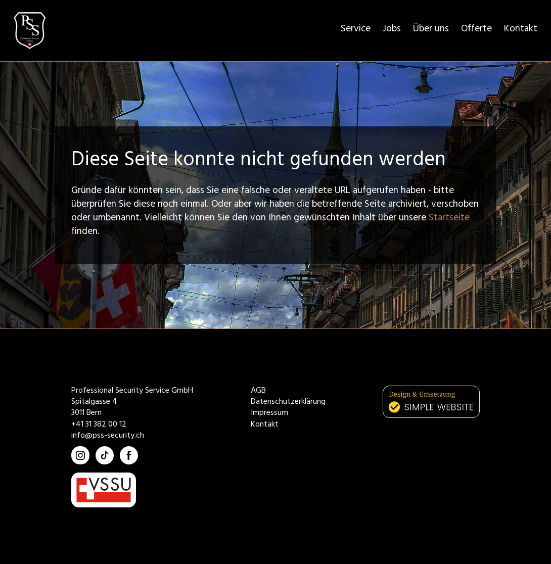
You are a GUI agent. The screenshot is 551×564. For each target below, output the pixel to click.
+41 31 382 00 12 (98, 425)
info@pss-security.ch (107, 436)
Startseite (449, 219)
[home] (30, 30)
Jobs (392, 30)
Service (356, 30)
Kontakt (520, 30)
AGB (258, 391)
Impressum (269, 413)
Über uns (431, 30)
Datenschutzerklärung (288, 402)
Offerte (476, 30)
